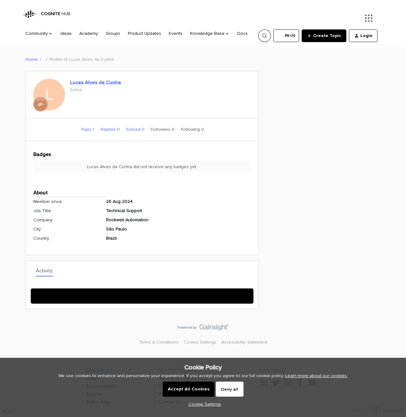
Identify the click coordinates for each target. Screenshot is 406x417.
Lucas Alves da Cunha (95, 82)
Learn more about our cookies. (316, 375)
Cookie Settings (200, 342)
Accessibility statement (244, 342)
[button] (286, 35)
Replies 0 (111, 129)
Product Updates (144, 33)
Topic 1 (88, 129)
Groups (113, 33)
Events (175, 33)
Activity (44, 271)
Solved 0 (136, 129)
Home (31, 59)
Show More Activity (142, 294)
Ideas (66, 33)
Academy (88, 33)
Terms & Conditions (159, 342)
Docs (242, 33)
